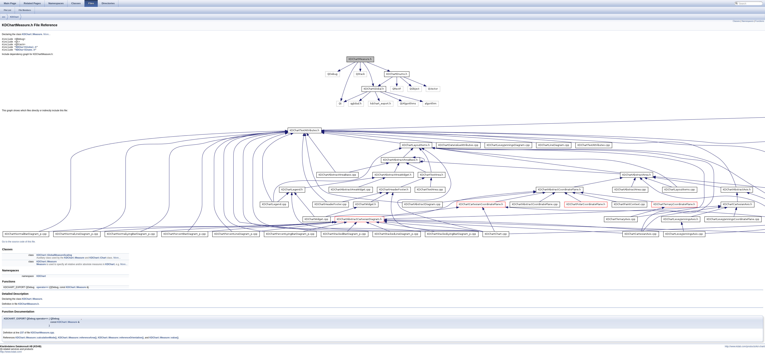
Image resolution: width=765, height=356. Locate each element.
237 (22, 335)
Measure (41, 267)
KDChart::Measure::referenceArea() (77, 340)
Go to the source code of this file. (18, 244)
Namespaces (748, 21)
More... (46, 34)
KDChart (14, 17)
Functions (759, 21)
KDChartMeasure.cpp (42, 335)
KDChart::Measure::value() (163, 340)
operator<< (43, 290)
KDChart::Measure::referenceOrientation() (120, 340)
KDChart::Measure (32, 34)
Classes (736, 21)
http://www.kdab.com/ (11, 354)
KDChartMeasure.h (28, 306)
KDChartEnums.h (25, 52)
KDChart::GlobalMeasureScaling (54, 258)
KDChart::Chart (98, 260)
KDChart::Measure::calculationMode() (36, 340)
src (3, 17)
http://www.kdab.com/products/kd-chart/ (745, 349)
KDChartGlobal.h (26, 49)
